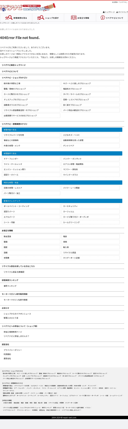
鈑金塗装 (7, 236)
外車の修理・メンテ (12, 145)
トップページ (109, 12)
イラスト (88, 407)
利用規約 (7, 354)
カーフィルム (68, 211)
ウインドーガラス (70, 174)
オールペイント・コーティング (16, 206)
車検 (65, 241)
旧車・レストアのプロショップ (76, 99)
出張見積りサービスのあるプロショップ (20, 115)
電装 (65, 236)
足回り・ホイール (11, 174)
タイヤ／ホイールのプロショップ (77, 94)
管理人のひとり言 (11, 317)
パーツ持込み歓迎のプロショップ (77, 110)
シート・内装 (9, 222)
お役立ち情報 (83, 18)
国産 (5, 247)
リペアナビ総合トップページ (14, 65)
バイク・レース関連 (71, 187)
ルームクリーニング (71, 222)
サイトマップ (122, 12)
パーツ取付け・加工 (12, 193)
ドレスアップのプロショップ (16, 99)
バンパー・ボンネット (72, 158)
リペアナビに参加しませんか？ (16, 336)
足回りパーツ (9, 211)
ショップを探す (52, 18)
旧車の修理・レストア (13, 187)
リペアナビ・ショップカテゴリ (14, 77)
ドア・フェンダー (11, 158)
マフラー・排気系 (70, 169)
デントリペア (68, 145)
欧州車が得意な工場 (12, 83)
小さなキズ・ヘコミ (71, 135)
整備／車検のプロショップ (15, 88)
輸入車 (66, 247)
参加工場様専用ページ (13, 331)
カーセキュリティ (70, 206)
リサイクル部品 (69, 252)
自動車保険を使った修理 (73, 140)
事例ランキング (10, 285)
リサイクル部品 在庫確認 (14, 271)
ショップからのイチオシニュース (17, 313)
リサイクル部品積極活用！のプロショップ (21, 110)
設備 (5, 252)
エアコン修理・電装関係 (73, 164)
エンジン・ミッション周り (15, 169)
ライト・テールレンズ (13, 164)
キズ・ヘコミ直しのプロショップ (77, 83)
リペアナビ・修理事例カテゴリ (14, 124)
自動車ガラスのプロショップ (16, 104)
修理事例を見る (20, 18)
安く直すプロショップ (72, 104)
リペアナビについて (114, 18)
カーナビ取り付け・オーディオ (76, 216)
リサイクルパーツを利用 (14, 135)
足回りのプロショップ (100, 373)
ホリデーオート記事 (71, 257)
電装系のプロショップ (72, 88)
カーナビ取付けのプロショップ (16, 94)
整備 (5, 241)
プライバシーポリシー (13, 350)
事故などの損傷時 (11, 140)
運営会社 (7, 358)
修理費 (6, 257)
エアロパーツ (9, 216)
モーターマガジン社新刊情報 (15, 299)
